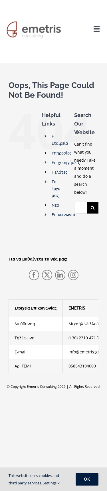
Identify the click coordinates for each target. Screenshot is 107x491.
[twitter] (47, 276)
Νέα (55, 205)
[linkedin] (60, 276)
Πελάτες (59, 172)
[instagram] (73, 276)
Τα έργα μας (56, 188)
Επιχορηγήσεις (66, 162)
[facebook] (34, 276)
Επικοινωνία (63, 214)
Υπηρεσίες (61, 153)
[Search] (92, 208)
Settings (51, 483)
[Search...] (80, 208)
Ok (87, 479)
